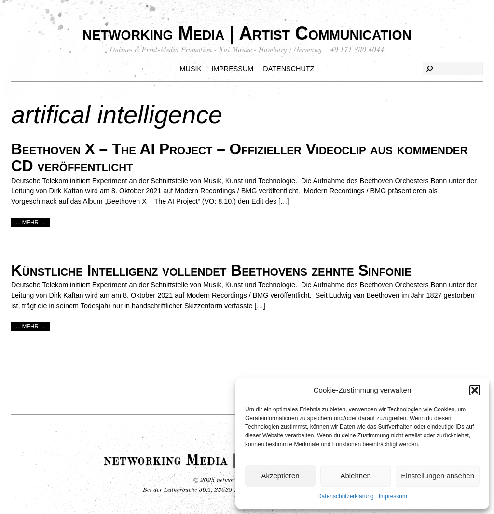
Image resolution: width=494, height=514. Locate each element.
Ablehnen (355, 476)
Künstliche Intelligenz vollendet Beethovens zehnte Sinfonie (211, 270)
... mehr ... (30, 222)
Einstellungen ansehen (437, 476)
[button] (475, 390)
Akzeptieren (280, 476)
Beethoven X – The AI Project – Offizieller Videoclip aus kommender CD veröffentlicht (239, 157)
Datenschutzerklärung (345, 496)
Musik (191, 69)
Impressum (393, 496)
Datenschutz (288, 69)
